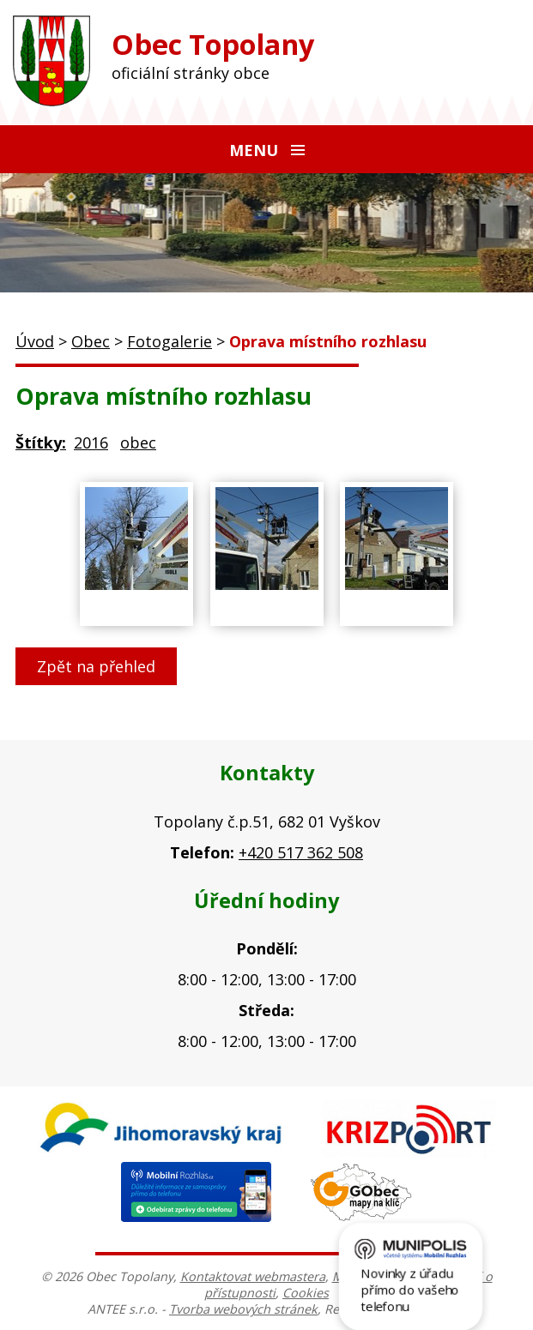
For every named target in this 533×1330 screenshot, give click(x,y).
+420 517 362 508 (301, 852)
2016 (91, 442)
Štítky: (40, 442)
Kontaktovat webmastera (252, 1276)
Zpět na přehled (96, 666)
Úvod (34, 341)
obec (138, 442)
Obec (90, 341)
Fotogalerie (169, 341)
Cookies (305, 1293)
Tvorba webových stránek (243, 1309)
